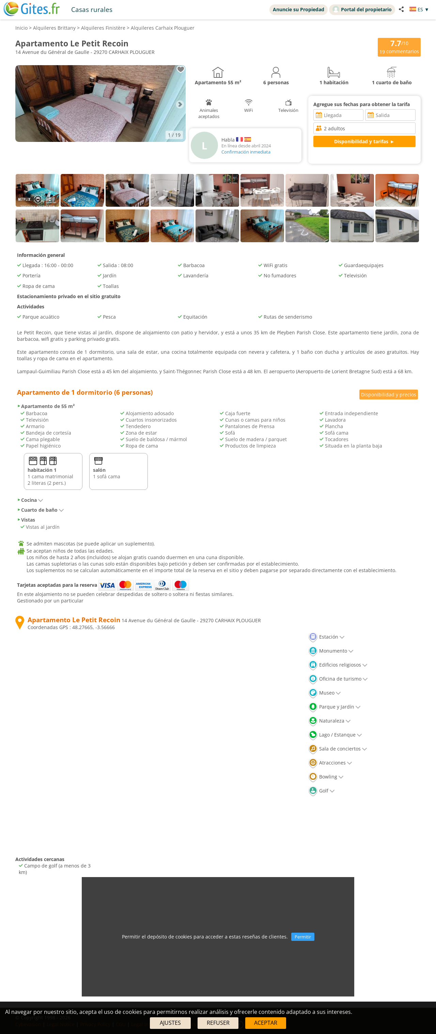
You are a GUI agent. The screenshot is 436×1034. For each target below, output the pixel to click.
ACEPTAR (265, 1022)
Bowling (326, 776)
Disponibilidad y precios (388, 394)
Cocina (30, 500)
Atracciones (330, 762)
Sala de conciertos (337, 748)
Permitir (303, 937)
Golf (321, 790)
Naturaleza (329, 720)
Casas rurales (91, 9)
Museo (324, 692)
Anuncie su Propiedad (298, 9)
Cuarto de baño (40, 510)
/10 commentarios (399, 46)
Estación (326, 636)
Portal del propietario (362, 9)
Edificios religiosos (338, 664)
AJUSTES (170, 1022)
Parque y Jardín (334, 706)
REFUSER (218, 1022)
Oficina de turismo (338, 678)
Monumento (331, 650)
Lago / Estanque (335, 734)
